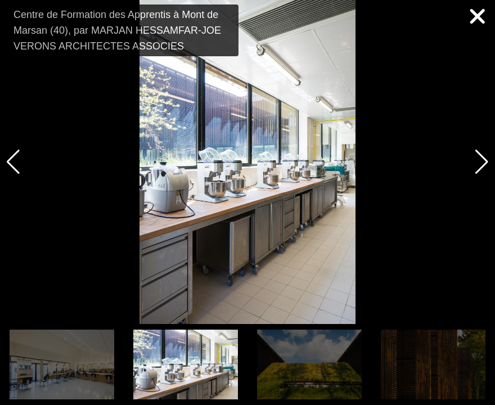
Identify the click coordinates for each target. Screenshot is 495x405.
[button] (481, 162)
